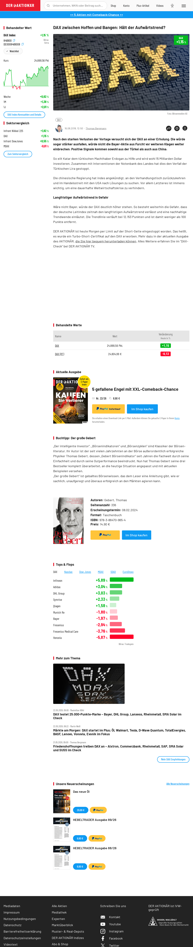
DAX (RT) (59, 354)
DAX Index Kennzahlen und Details (24, 114)
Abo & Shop (60, 944)
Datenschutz (12, 925)
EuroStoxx (128, 572)
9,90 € (80, 838)
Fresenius (58, 625)
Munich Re (58, 612)
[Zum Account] (126, 5)
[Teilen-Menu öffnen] (168, 128)
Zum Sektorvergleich (17, 153)
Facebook (111, 938)
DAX (59, 119)
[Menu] (183, 5)
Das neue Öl (81, 791)
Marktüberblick (62, 925)
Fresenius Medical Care (65, 631)
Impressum (12, 912)
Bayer (56, 619)
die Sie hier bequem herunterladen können (105, 241)
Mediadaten (12, 906)
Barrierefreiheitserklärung (22, 931)
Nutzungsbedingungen (20, 919)
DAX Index (10, 35)
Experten (58, 919)
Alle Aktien (59, 906)
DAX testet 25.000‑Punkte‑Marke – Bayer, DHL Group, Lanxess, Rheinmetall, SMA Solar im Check (117, 716)
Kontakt (110, 917)
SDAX (113, 572)
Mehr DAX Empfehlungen (173, 759)
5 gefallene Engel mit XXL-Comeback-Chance (135, 389)
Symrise (57, 599)
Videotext (11, 944)
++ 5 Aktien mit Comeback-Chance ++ (96, 15)
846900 (9, 39)
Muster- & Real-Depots (68, 931)
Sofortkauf (108, 408)
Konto (177, 418)
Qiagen (57, 606)
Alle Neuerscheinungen (177, 783)
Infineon (57, 580)
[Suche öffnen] (48, 5)
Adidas (57, 587)
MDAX (101, 572)
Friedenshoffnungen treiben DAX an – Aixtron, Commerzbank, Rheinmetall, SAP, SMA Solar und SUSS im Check (118, 748)
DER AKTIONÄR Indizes (68, 938)
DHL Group (59, 593)
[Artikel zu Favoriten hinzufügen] (184, 128)
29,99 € (80, 810)
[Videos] (160, 5)
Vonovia (57, 638)
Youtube (110, 924)
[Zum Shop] (113, 5)
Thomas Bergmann (96, 128)
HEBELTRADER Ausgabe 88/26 (95, 848)
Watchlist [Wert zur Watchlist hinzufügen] (14, 51)
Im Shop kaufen (142, 409)
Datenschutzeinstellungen (22, 938)
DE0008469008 (14, 43)
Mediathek (59, 912)
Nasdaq (68, 572)
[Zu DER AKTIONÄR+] (143, 5)
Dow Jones (85, 572)
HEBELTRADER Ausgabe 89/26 (94, 820)
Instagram (112, 931)
